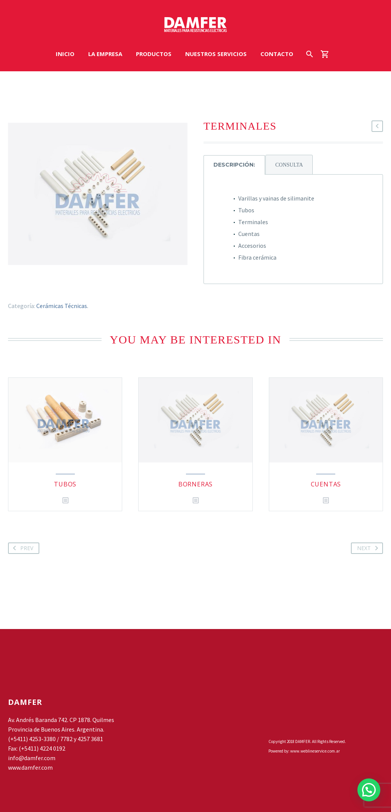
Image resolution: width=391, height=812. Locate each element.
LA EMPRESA (105, 54)
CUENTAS (326, 484)
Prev (21, 548)
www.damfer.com (30, 767)
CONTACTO (276, 54)
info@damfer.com (31, 758)
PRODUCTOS (153, 54)
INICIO (65, 54)
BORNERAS (195, 484)
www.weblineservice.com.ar (315, 751)
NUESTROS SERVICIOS (216, 54)
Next (369, 548)
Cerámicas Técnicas (61, 306)
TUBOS (65, 484)
